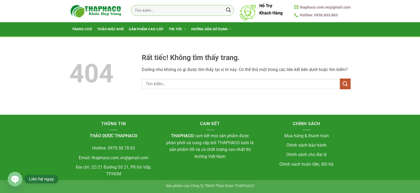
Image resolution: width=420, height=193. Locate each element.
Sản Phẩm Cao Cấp (146, 29)
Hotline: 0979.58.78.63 (113, 148)
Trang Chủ (82, 29)
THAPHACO (182, 135)
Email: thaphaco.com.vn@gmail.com (113, 157)
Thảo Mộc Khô (110, 29)
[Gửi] (228, 11)
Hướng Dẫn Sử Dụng (211, 29)
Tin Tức (177, 29)
